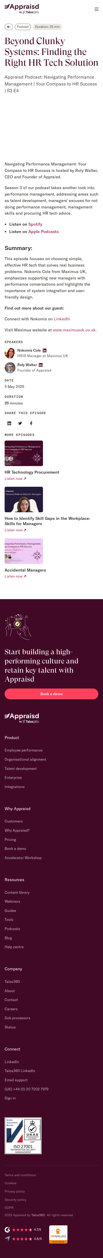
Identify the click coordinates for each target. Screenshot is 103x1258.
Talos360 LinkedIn (20, 1070)
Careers (11, 1009)
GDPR (9, 1208)
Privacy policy (15, 1191)
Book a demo (51, 694)
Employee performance (23, 750)
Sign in (10, 1098)
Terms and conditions (20, 1175)
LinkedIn (62, 319)
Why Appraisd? (17, 830)
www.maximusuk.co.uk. (75, 330)
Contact (11, 999)
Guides (10, 910)
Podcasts (12, 928)
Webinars (12, 901)
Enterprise (13, 777)
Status (10, 1027)
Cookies (10, 1183)
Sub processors (17, 1018)
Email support (16, 1080)
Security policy (15, 1200)
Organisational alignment (25, 759)
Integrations (15, 786)
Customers (14, 821)
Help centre (14, 947)
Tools (9, 919)
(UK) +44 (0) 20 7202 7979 (26, 1089)
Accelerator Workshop (23, 857)
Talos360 (12, 981)
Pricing (10, 839)
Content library (17, 892)
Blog (8, 938)
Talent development (21, 768)
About (10, 990)
